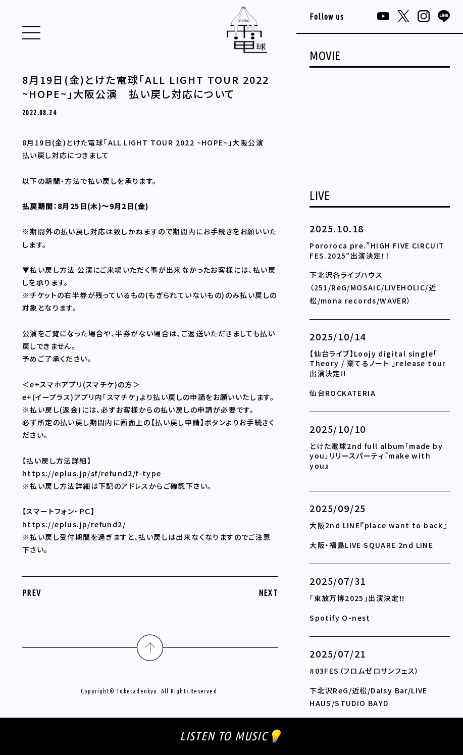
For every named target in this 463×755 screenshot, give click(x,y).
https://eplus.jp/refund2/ (74, 524)
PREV (31, 592)
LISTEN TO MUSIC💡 (231, 736)
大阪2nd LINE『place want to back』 (378, 525)
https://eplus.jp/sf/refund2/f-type (92, 473)
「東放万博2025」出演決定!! (357, 598)
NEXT (268, 592)
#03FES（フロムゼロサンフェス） (364, 671)
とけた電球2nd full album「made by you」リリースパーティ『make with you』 (376, 456)
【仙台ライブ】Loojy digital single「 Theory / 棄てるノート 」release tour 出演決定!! (378, 363)
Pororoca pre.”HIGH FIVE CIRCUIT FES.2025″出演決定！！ (377, 250)
